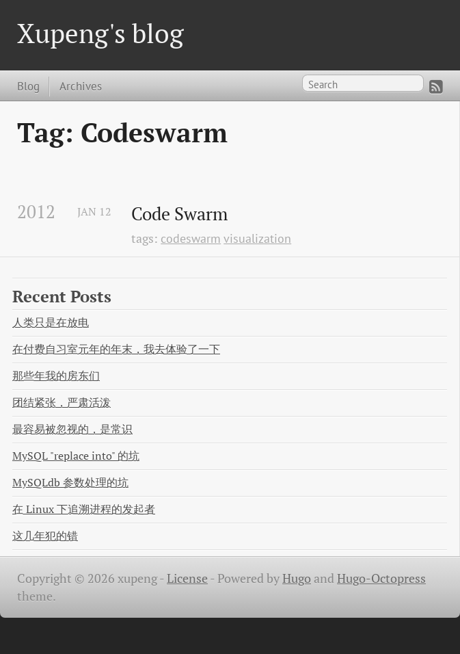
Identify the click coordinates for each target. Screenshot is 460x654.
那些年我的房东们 (56, 376)
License (187, 578)
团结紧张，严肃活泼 (61, 402)
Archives (80, 86)
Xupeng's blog (100, 33)
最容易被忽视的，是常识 (72, 429)
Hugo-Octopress (381, 578)
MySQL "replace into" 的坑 (75, 456)
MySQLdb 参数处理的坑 (70, 482)
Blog (28, 86)
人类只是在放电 (50, 322)
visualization (257, 238)
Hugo (296, 578)
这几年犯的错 (45, 536)
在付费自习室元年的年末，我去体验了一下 (116, 349)
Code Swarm (179, 214)
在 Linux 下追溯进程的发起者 (83, 509)
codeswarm (191, 238)
